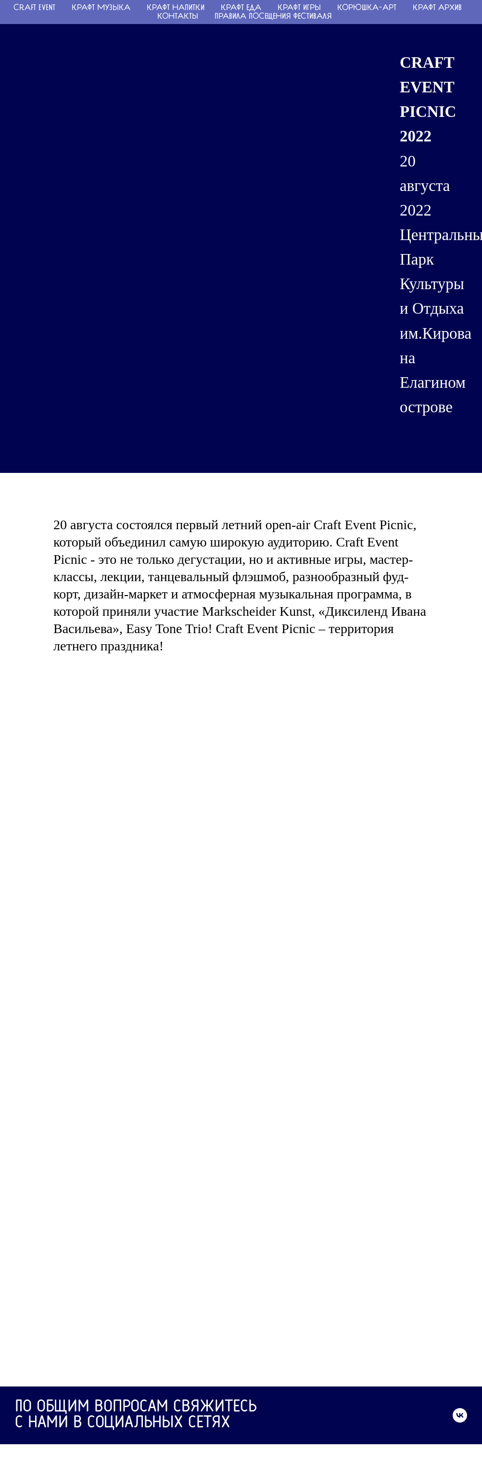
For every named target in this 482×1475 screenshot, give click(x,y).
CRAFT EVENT (34, 8)
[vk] (460, 1415)
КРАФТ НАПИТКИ (175, 8)
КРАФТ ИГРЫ (299, 8)
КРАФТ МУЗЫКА (101, 8)
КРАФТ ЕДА (241, 8)
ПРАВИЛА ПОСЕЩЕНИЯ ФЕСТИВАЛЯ (273, 17)
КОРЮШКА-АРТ (366, 8)
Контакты (177, 17)
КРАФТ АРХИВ (437, 8)
